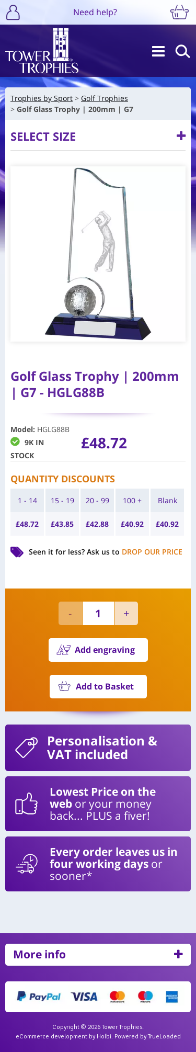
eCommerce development (51, 1036)
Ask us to (134, 552)
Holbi (104, 1036)
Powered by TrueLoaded (147, 1036)
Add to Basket (105, 686)
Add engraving (105, 649)
